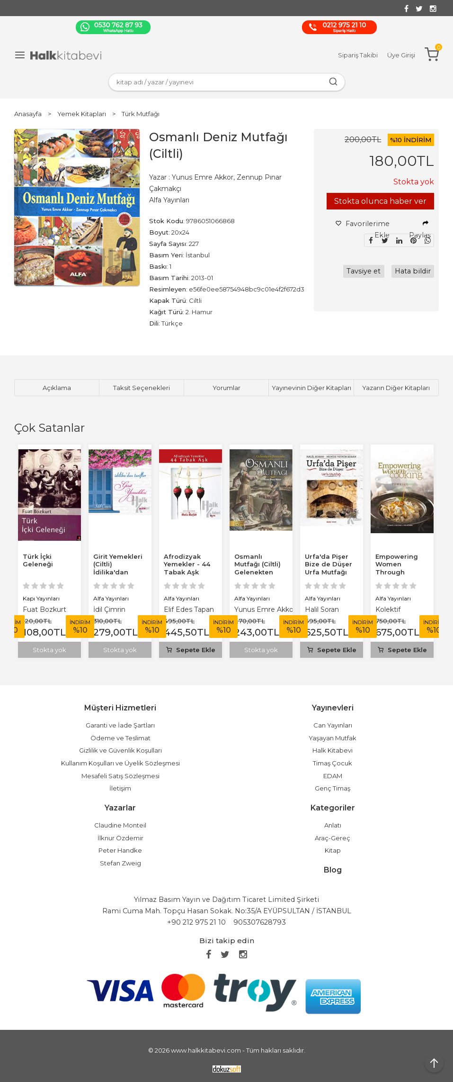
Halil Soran (322, 609)
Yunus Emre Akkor (265, 609)
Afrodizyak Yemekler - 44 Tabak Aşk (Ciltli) (187, 568)
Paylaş (420, 229)
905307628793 (259, 922)
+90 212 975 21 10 (196, 922)
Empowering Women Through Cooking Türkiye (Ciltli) (398, 572)
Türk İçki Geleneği (38, 560)
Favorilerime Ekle (363, 229)
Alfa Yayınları (111, 598)
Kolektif (387, 609)
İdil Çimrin (109, 609)
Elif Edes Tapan (189, 609)
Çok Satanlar (49, 428)
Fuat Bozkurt (44, 609)
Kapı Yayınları (41, 598)
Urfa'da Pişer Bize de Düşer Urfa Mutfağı (328, 564)
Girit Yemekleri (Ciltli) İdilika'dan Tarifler (117, 568)
